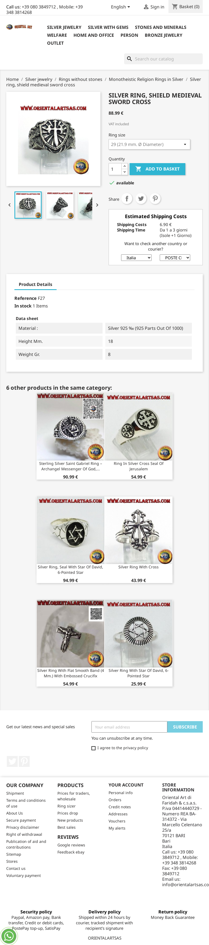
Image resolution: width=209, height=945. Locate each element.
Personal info (121, 792)
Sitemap (13, 854)
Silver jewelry (64, 27)
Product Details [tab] (35, 284)
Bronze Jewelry (163, 35)
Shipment (15, 793)
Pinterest (155, 198)
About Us (14, 813)
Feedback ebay (70, 852)
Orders (115, 799)
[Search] (163, 58)
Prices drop (67, 813)
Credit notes (120, 806)
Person (129, 35)
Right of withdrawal (24, 834)
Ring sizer (66, 806)
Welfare (57, 35)
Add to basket (157, 169)
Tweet (141, 198)
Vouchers (117, 821)
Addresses (118, 813)
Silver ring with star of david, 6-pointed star (139, 673)
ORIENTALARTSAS (104, 938)
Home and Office (93, 35)
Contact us (16, 868)
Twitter (12, 761)
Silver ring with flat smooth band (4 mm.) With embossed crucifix (70, 673)
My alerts (117, 828)
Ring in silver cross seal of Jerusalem (139, 466)
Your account (126, 785)
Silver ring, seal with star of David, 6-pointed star (70, 569)
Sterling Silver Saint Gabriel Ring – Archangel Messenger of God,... (70, 466)
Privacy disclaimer (22, 827)
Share (126, 198)
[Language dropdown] (121, 7)
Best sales (66, 827)
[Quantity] (115, 169)
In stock (23, 306)
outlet (55, 43)
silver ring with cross (138, 566)
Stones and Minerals (160, 27)
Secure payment (21, 820)
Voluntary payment (23, 875)
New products (70, 820)
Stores (12, 861)
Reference (25, 298)
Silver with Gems (108, 27)
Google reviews (71, 845)
